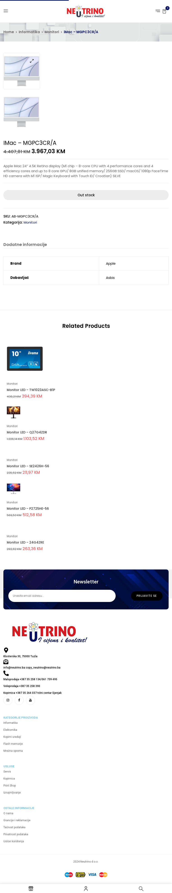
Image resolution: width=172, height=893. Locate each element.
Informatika (29, 32)
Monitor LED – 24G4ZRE (25, 542)
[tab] (25, 245)
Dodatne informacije (25, 244)
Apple (111, 263)
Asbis (110, 277)
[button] (164, 11)
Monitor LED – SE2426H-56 (28, 466)
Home (8, 32)
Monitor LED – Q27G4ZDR (27, 432)
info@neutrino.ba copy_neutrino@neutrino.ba (31, 667)
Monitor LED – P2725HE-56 (28, 508)
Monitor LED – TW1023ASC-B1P (31, 390)
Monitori (52, 32)
